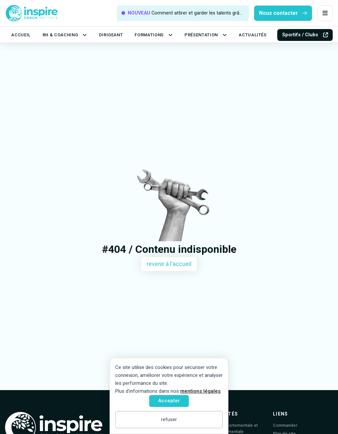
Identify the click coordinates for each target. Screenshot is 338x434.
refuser (169, 419)
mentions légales (200, 391)
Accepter (169, 401)
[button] (325, 13)
